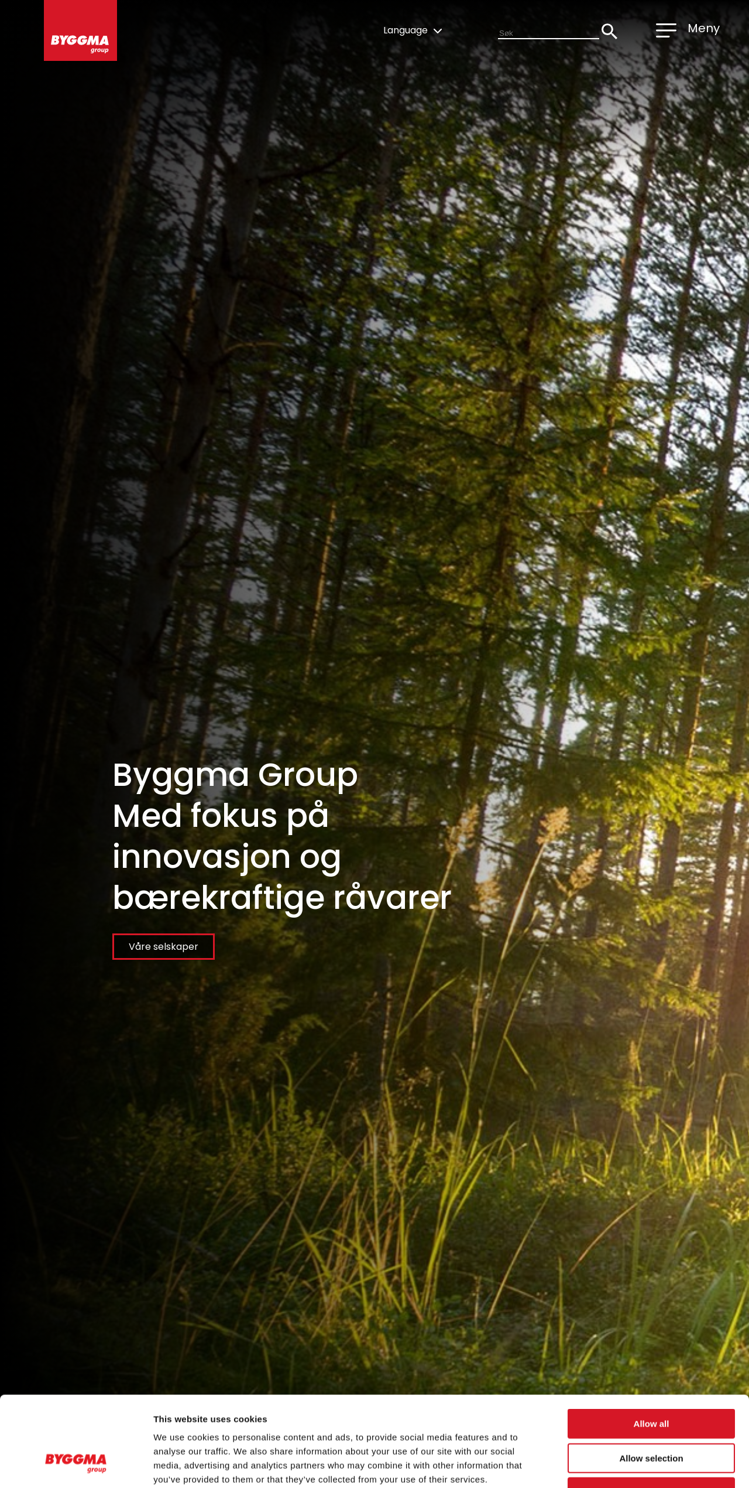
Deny (651, 1413)
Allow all (651, 1345)
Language (412, 30)
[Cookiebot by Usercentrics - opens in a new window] (76, 1465)
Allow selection (651, 1379)
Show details (614, 1465)
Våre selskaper (163, 946)
